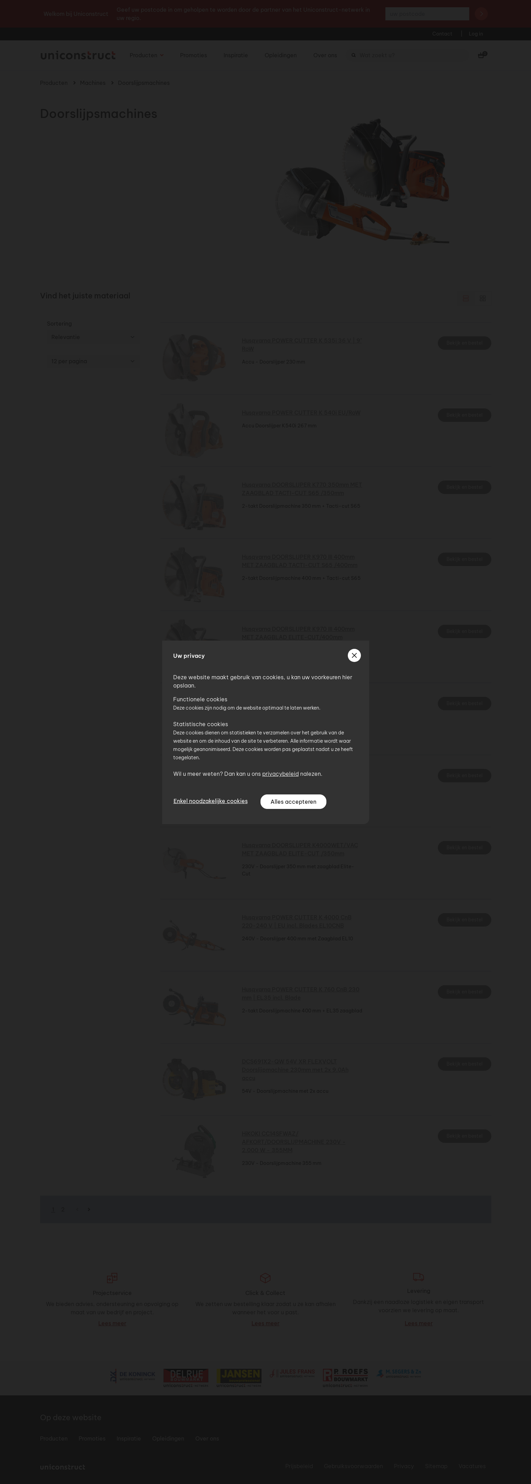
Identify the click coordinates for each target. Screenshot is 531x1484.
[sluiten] (354, 655)
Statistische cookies (200, 724)
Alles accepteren (293, 801)
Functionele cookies (200, 699)
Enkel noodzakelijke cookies (211, 801)
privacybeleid (280, 773)
